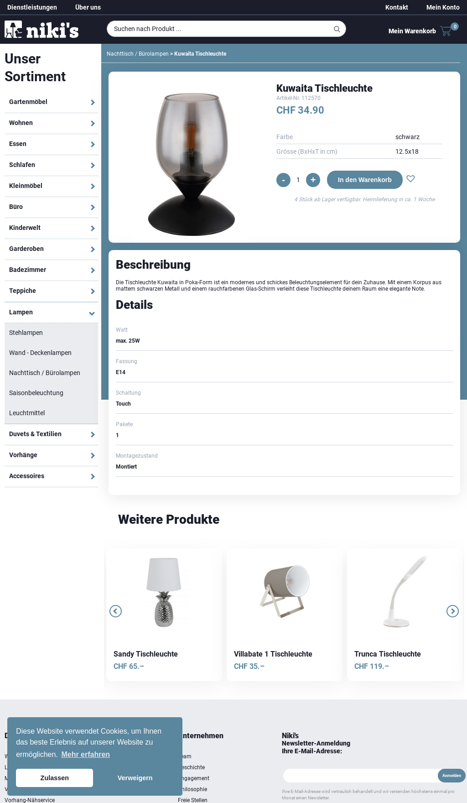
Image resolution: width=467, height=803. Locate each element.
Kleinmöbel (25, 185)
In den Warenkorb (365, 179)
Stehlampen (26, 332)
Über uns (88, 7)
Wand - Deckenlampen (40, 352)
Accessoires (26, 476)
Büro (16, 206)
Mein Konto (443, 7)
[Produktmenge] (298, 179)
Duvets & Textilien (35, 434)
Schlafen (22, 164)
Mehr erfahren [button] (85, 754)
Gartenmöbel (28, 101)
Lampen (21, 312)
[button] (410, 180)
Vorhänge (23, 455)
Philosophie (192, 789)
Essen (17, 143)
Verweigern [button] (135, 778)
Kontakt (396, 7)
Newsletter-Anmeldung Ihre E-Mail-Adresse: (316, 747)
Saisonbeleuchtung (36, 392)
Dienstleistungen (32, 7)
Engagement (193, 778)
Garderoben (26, 248)
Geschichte (191, 767)
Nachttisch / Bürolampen (44, 372)
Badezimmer (27, 269)
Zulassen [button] (55, 778)
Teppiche (22, 290)
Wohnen (21, 122)
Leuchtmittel (27, 413)
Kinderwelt (25, 227)
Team (185, 756)
